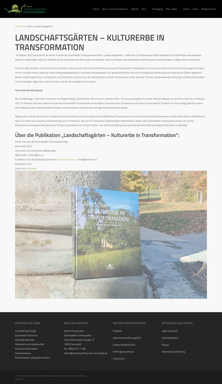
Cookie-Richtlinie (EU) (124, 345)
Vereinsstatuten (170, 338)
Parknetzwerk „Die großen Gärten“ (33, 357)
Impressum (119, 358)
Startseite (20, 26)
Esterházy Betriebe (25, 340)
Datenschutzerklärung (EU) (127, 338)
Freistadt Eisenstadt (25, 331)
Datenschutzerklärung (173, 351)
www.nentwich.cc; (67, 159)
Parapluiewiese (23, 353)
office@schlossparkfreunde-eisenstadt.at (85, 353)
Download (31, 168)
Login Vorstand (169, 331)
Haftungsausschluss (123, 351)
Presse (165, 345)
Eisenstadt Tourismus (26, 335)
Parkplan (117, 331)
